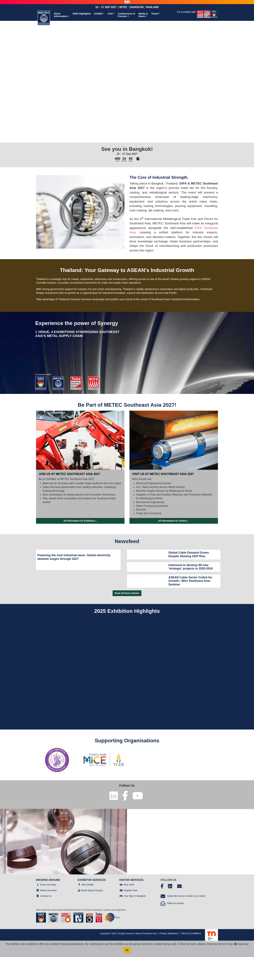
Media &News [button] (143, 15)
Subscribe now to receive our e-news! (183, 896)
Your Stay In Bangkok (135, 896)
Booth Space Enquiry (92, 890)
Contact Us (45, 896)
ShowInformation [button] (61, 15)
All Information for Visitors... (173, 520)
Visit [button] (110, 13)
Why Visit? (129, 884)
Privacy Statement (168, 933)
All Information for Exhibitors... (80, 520)
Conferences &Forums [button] (126, 15)
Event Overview (48, 884)
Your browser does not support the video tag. (127, 79)
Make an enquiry (172, 903)
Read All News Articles (127, 593)
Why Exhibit (87, 884)
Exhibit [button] (98, 13)
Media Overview (48, 890)
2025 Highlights (82, 13)
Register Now (130, 890)
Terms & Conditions (191, 933)
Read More (241, 944)
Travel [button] (154, 13)
